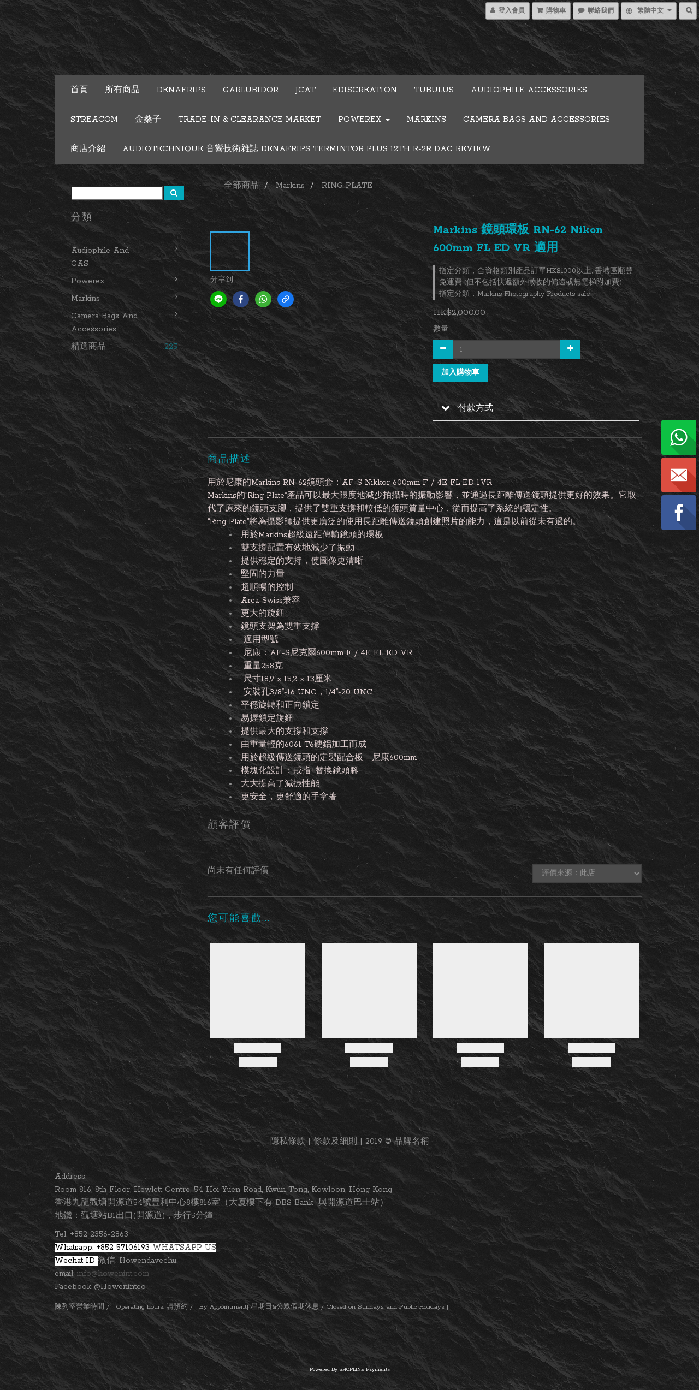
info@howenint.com (113, 1274)
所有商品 (122, 90)
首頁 (79, 90)
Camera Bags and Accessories (536, 119)
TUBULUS (434, 90)
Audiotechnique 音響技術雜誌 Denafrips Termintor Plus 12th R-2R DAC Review (306, 149)
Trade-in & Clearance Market (249, 119)
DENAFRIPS (181, 90)
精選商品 (88, 347)
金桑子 (148, 119)
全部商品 (241, 186)
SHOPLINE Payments (364, 1370)
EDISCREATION (365, 90)
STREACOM (94, 119)
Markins (426, 119)
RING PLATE (347, 186)
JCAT (305, 90)
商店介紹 (87, 149)
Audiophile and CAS (100, 257)
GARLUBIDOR (251, 90)
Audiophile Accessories (529, 90)
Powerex (364, 119)
